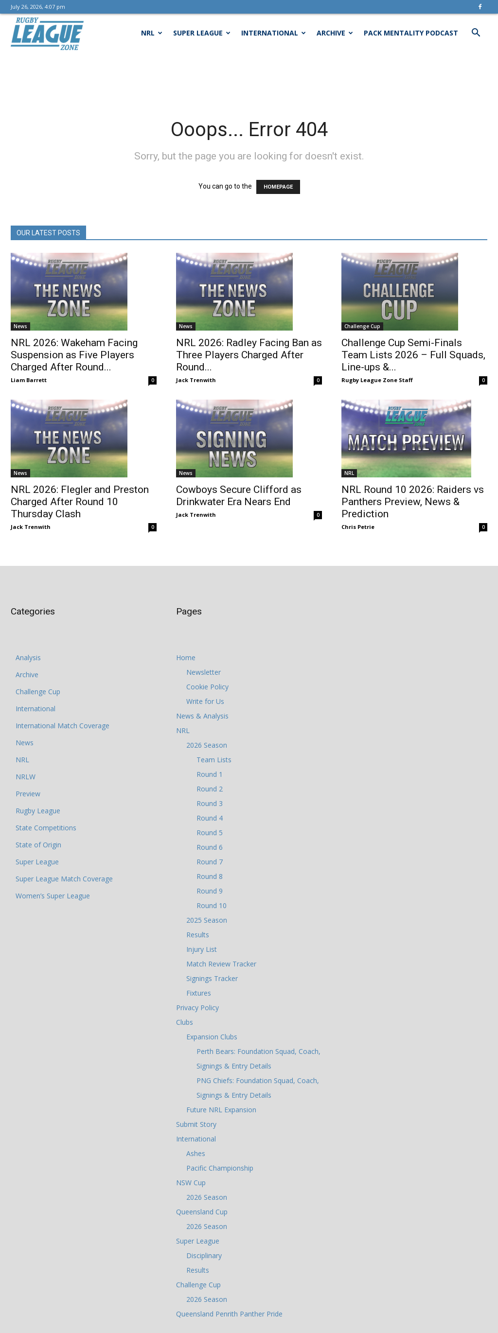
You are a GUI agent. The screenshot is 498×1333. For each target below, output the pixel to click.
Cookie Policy (207, 686)
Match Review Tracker (221, 963)
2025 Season (206, 920)
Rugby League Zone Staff (377, 380)
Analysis (28, 657)
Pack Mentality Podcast (411, 32)
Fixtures (198, 993)
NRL (151, 32)
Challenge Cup (362, 326)
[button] (475, 33)
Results (197, 934)
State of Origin (38, 844)
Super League (202, 32)
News (20, 326)
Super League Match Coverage (64, 878)
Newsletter (203, 672)
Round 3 (209, 803)
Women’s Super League (53, 895)
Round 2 (209, 788)
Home (186, 657)
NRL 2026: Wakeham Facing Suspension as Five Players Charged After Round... (74, 355)
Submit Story (196, 1124)
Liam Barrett (29, 380)
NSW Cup (191, 1182)
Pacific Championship (219, 1168)
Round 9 (209, 890)
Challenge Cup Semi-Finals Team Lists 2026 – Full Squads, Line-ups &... (413, 355)
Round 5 (209, 832)
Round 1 (209, 774)
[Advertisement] (249, 78)
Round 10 (211, 905)
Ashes (195, 1153)
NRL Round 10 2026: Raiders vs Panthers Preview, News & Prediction (412, 502)
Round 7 (209, 861)
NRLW (26, 776)
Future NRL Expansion (221, 1109)
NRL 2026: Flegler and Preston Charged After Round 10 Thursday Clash (80, 502)
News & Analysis (202, 715)
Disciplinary (204, 1255)
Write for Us (205, 701)
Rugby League (38, 810)
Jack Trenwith (196, 380)
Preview (28, 793)
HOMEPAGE (278, 187)
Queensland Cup (202, 1211)
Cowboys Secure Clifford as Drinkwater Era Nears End (239, 496)
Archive (335, 32)
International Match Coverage (62, 725)
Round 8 (209, 876)
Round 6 (209, 847)
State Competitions (46, 827)
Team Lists (213, 759)
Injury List (201, 949)
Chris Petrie (357, 526)
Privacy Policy (197, 1007)
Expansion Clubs (211, 1036)
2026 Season (206, 745)
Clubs (184, 1022)
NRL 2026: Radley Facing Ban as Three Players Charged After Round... (249, 355)
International (273, 32)
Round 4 (209, 818)
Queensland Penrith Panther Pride (229, 1313)
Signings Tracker (212, 978)
